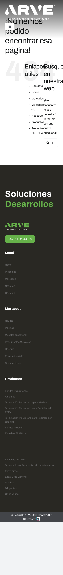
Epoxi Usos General (16, 477)
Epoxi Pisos (11, 471)
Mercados (37, 98)
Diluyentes (10, 488)
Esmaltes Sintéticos (15, 433)
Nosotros (37, 115)
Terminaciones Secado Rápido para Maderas (29, 465)
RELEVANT (31, 519)
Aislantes (10, 396)
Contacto (37, 85)
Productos (37, 122)
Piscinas (9, 328)
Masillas (9, 482)
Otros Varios (11, 494)
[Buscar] (48, 142)
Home (35, 92)
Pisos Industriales (14, 356)
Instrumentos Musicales (18, 342)
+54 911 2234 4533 (20, 239)
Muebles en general (16, 335)
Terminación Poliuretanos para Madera (26, 402)
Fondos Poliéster (14, 427)
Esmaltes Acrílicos (15, 459)
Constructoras (12, 363)
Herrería (9, 349)
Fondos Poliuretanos (16, 391)
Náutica (9, 321)
